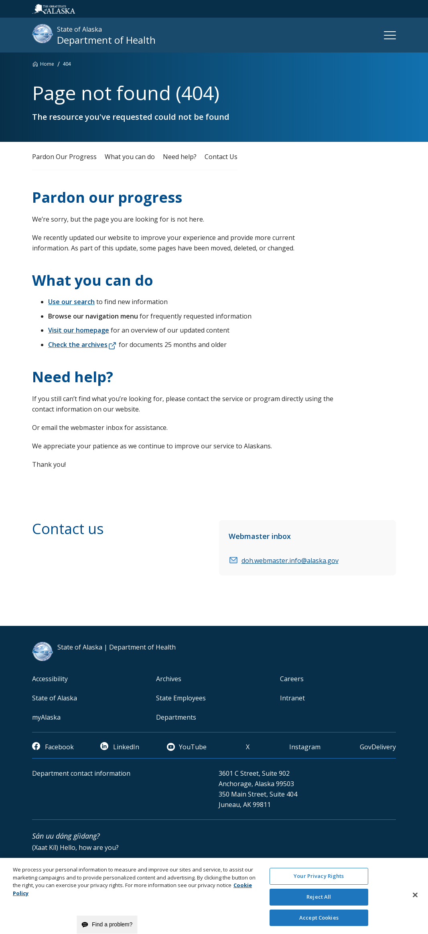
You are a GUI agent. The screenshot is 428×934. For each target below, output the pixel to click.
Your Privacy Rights (319, 879)
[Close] (415, 899)
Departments (176, 717)
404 (67, 64)
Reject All (318, 900)
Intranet (292, 698)
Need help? (180, 156)
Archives (168, 678)
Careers (292, 678)
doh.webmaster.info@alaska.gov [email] (290, 560)
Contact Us (221, 156)
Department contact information (81, 773)
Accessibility (50, 678)
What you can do (130, 156)
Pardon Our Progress (64, 156)
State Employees (181, 698)
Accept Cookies (319, 921)
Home (47, 64)
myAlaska (46, 717)
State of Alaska (54, 698)
